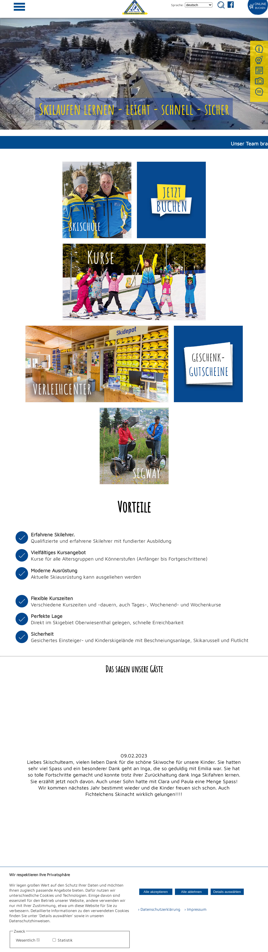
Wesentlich (25, 940)
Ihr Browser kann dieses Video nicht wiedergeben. (134, 65)
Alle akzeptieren (156, 892)
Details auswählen (227, 892)
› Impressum (194, 909)
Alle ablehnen (191, 892)
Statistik (65, 940)
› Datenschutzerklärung (159, 909)
